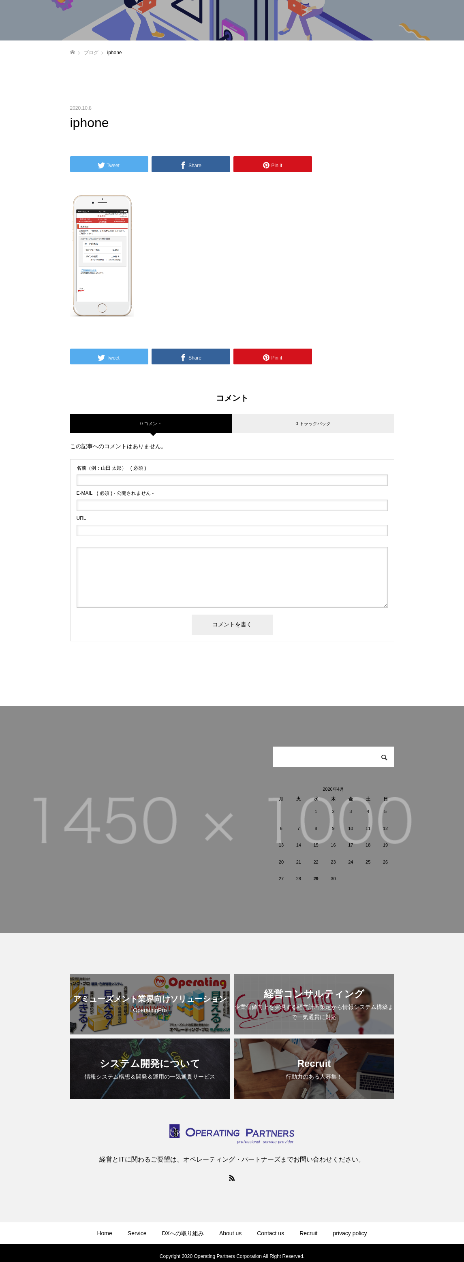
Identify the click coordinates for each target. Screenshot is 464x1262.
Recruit (308, 1233)
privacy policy (350, 1233)
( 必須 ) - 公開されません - (115, 493)
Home (104, 1233)
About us (230, 1233)
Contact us (270, 1233)
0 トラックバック (312, 423)
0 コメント (151, 423)
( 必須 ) (111, 468)
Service (137, 1233)
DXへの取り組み (183, 1233)
